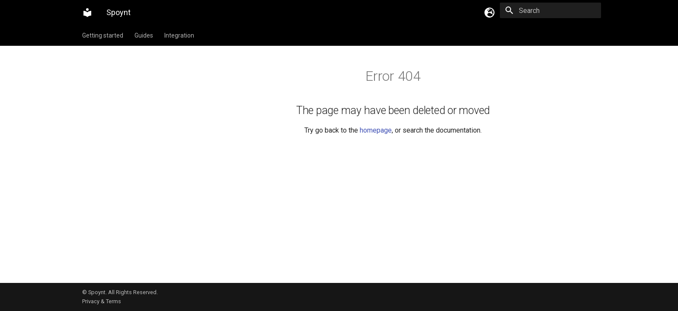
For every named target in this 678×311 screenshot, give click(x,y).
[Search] (550, 10)
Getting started (102, 35)
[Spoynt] (87, 12)
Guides (143, 35)
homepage (376, 130)
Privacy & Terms (101, 301)
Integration (179, 35)
